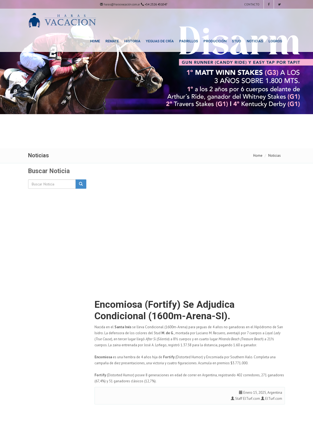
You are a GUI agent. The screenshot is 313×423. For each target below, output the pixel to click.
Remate (112, 41)
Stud (236, 41)
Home (95, 41)
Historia (132, 41)
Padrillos (188, 41)
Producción (214, 41)
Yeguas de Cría (160, 41)
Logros (275, 41)
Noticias (255, 41)
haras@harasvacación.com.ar (120, 4)
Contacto (251, 4)
